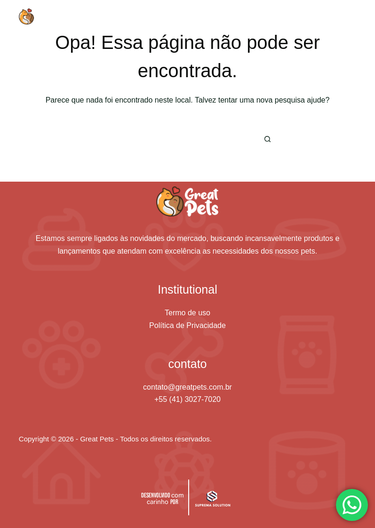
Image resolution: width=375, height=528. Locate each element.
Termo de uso (187, 313)
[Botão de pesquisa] (267, 139)
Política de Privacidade (187, 325)
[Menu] (352, 16)
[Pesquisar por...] (173, 139)
